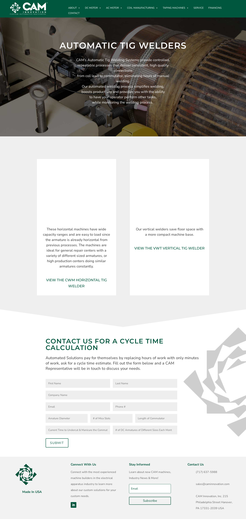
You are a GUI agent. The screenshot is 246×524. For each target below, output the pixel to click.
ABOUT (74, 8)
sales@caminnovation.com (213, 484)
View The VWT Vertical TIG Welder (169, 248)
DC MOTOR (93, 8)
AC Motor (114, 8)
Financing (215, 8)
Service (199, 8)
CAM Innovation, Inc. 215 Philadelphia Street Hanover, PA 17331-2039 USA (214, 502)
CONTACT (74, 13)
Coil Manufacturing (142, 8)
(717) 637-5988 (206, 472)
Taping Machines (176, 8)
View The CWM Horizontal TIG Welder (76, 283)
